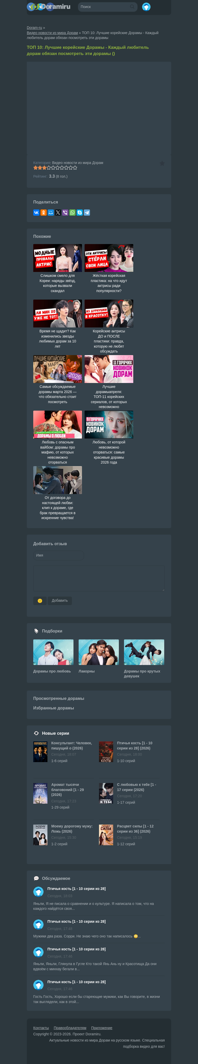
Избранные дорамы (53, 708)
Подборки (52, 631)
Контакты (41, 1028)
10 (75, 168)
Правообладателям (70, 1028)
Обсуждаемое (56, 878)
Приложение (101, 1028)
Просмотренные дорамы (58, 698)
